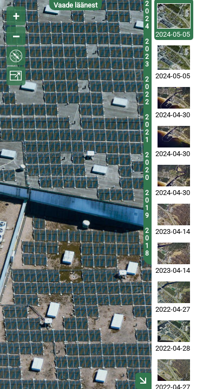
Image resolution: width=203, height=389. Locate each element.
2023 (147, 53)
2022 (147, 91)
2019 (147, 204)
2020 (147, 166)
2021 (147, 128)
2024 (147, 15)
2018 (147, 242)
